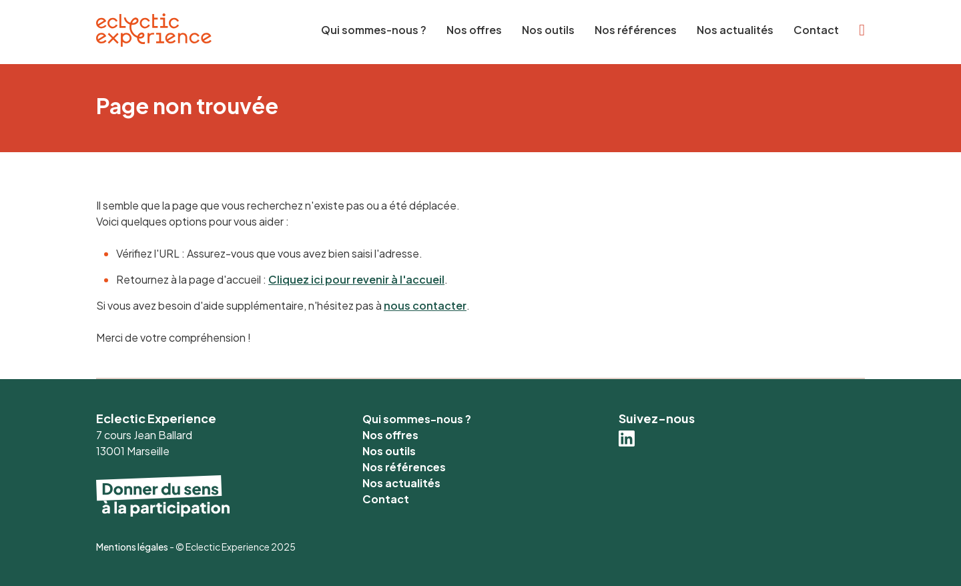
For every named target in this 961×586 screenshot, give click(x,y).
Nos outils (548, 30)
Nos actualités (735, 30)
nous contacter (425, 305)
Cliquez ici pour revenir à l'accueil (356, 279)
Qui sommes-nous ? (373, 30)
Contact (816, 30)
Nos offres (474, 30)
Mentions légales (132, 547)
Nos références (636, 30)
